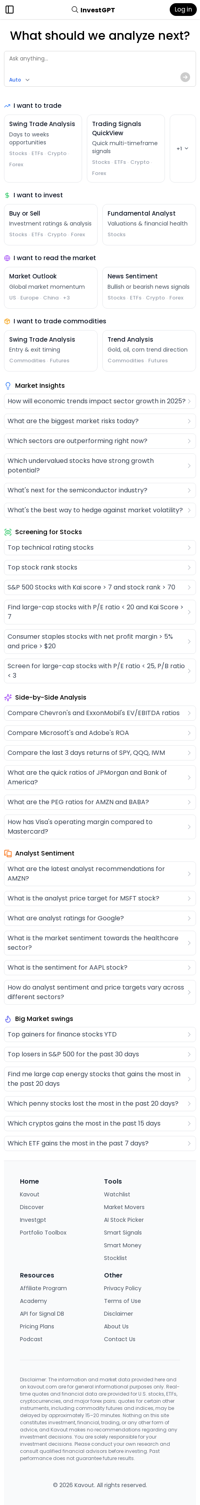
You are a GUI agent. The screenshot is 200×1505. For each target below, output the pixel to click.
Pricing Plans (37, 1326)
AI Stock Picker (124, 1220)
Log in (183, 9)
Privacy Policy (122, 1288)
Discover (32, 1207)
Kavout (29, 1194)
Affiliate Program (43, 1288)
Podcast (31, 1339)
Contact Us (119, 1339)
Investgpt (33, 1220)
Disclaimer (118, 1314)
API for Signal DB (42, 1314)
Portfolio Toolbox (43, 1233)
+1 (182, 148)
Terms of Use (122, 1301)
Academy (33, 1301)
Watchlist (117, 1194)
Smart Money (122, 1245)
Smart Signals (123, 1233)
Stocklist (115, 1258)
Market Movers (124, 1207)
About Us (116, 1326)
